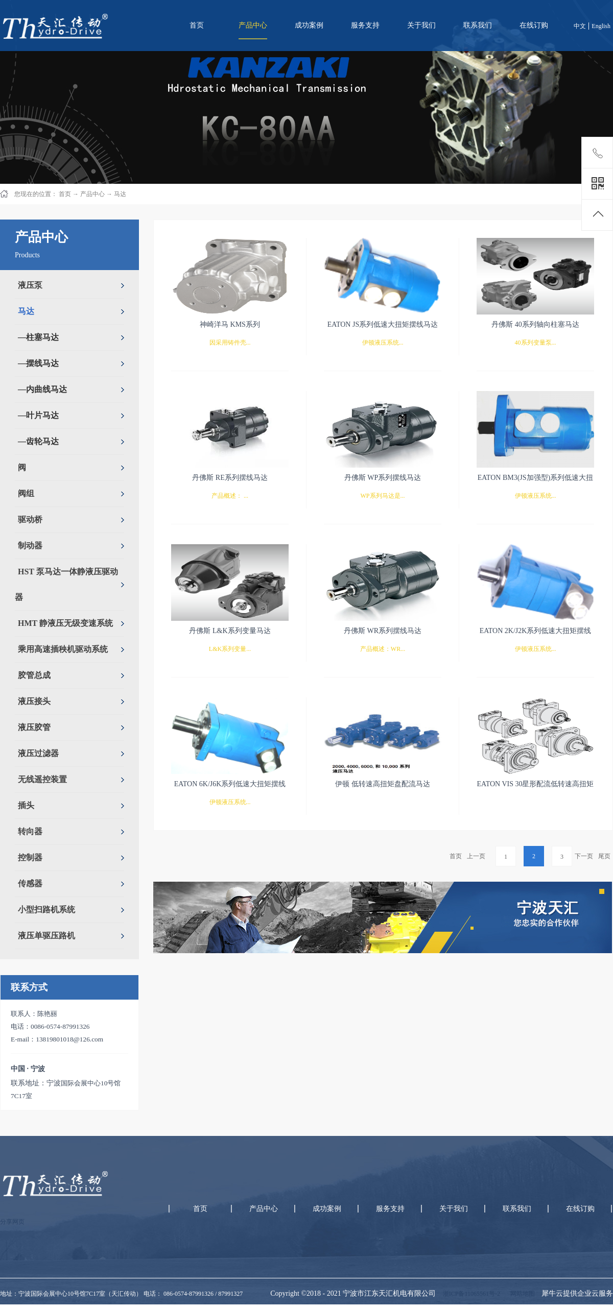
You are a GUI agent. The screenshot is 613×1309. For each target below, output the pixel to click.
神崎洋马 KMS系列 (230, 324)
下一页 (584, 856)
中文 (580, 26)
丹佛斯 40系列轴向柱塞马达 (535, 324)
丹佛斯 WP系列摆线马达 (382, 477)
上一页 (476, 856)
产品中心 (92, 194)
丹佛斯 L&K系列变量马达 (229, 631)
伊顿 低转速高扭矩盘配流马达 (382, 784)
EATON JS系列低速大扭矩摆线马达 (382, 324)
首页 (197, 25)
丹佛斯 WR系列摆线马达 (382, 631)
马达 (120, 194)
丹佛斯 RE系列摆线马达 (229, 477)
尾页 (604, 856)
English (601, 26)
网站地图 (521, 1293)
